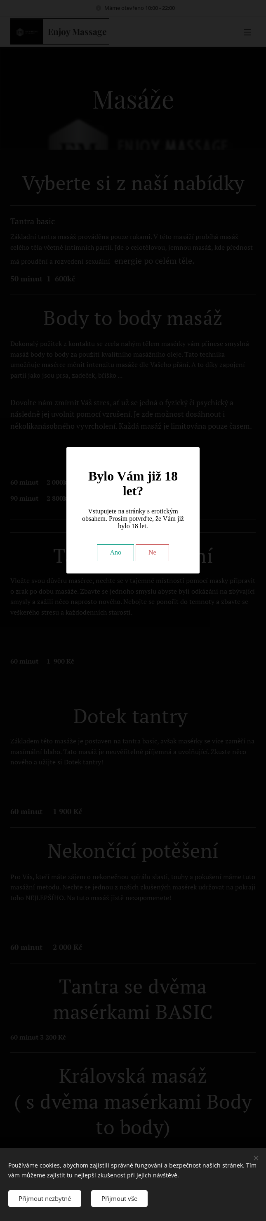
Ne (152, 552)
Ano (115, 552)
